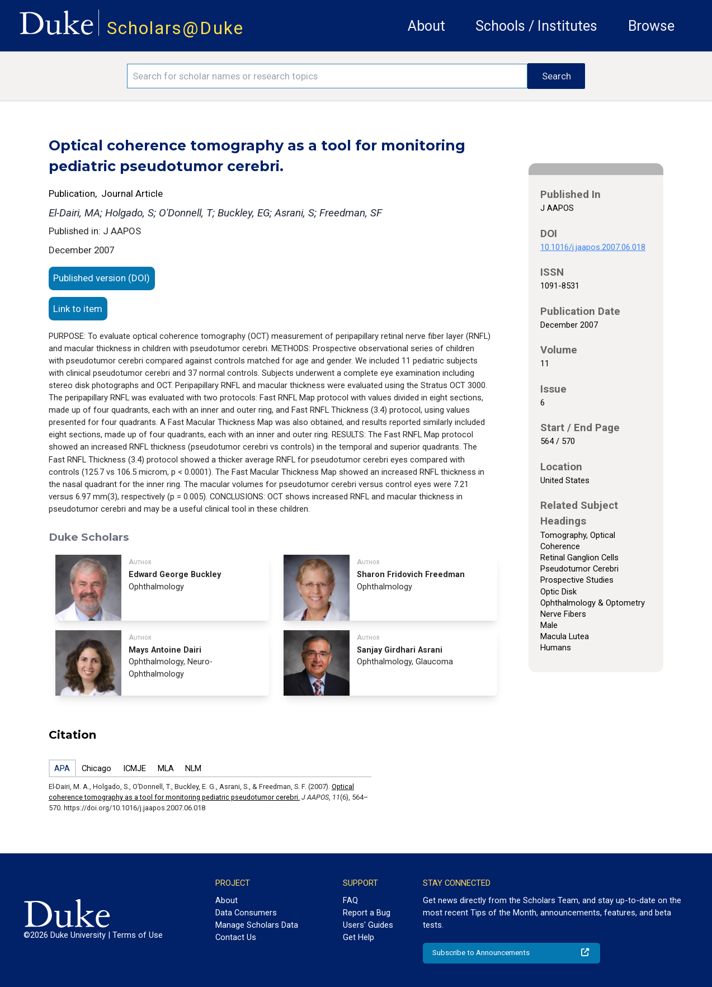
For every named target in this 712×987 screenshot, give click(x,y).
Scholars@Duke (175, 28)
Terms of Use (137, 935)
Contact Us (235, 937)
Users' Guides (368, 925)
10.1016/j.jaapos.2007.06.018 (592, 247)
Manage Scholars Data (256, 925)
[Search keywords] (327, 76)
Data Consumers (246, 913)
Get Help (358, 937)
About (426, 26)
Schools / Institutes (536, 26)
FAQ (350, 900)
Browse (651, 26)
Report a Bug (366, 913)
